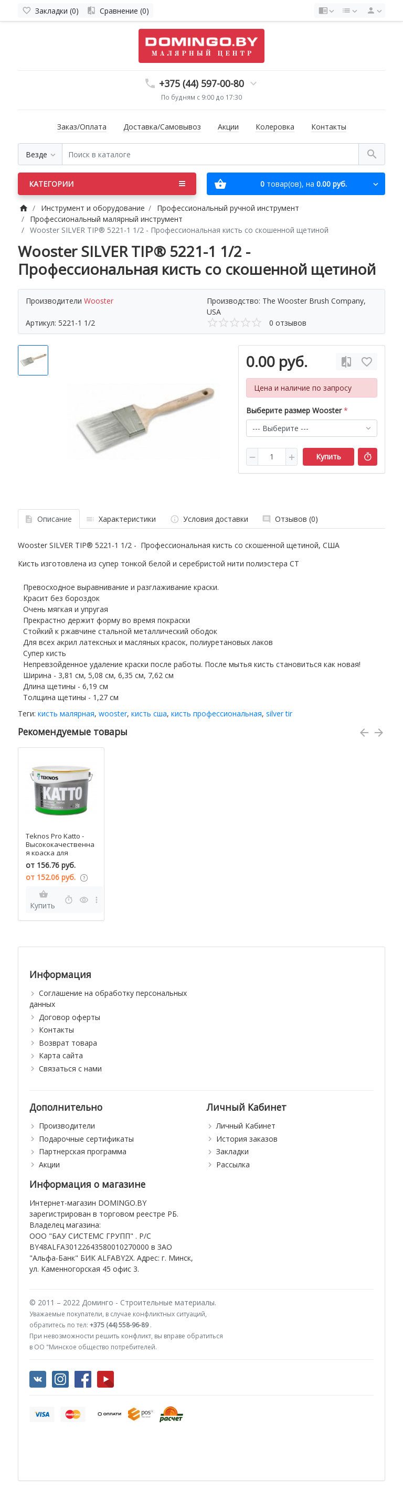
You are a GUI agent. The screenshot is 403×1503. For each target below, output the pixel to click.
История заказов (247, 1139)
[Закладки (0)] (50, 10)
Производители (67, 1126)
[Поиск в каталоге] (210, 154)
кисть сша (149, 713)
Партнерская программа (82, 1151)
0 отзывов (287, 323)
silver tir (279, 713)
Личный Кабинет (245, 1126)
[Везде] (40, 154)
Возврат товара (68, 1043)
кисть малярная (66, 713)
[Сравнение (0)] (117, 10)
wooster (113, 713)
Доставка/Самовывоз (162, 127)
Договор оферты (69, 1017)
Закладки (232, 1151)
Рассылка (233, 1164)
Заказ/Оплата (82, 127)
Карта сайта (61, 1055)
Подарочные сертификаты (86, 1139)
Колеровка (275, 127)
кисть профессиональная (216, 713)
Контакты (328, 127)
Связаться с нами (70, 1068)
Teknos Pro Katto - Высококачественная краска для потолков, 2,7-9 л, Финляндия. (60, 852)
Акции (228, 127)
